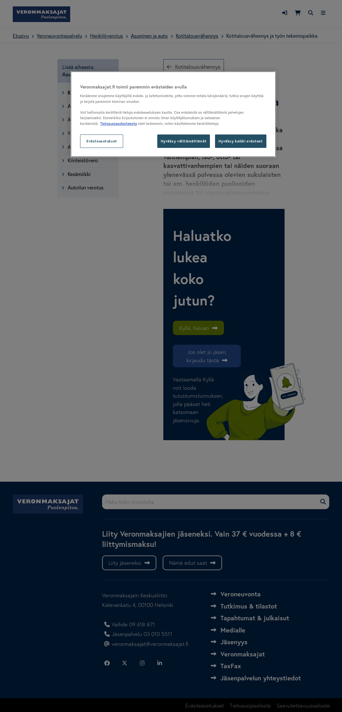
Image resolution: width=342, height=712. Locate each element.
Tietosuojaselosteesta (118, 123)
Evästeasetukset (101, 141)
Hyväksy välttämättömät (184, 141)
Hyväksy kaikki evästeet (241, 141)
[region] (173, 114)
